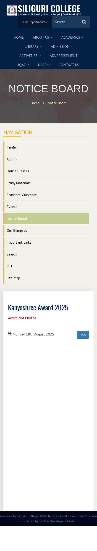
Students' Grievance (22, 194)
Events (12, 206)
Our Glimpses (17, 230)
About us (42, 37)
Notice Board (57, 103)
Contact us (69, 64)
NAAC (44, 64)
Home (19, 37)
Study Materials (19, 183)
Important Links (19, 242)
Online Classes (18, 171)
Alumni (12, 159)
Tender (12, 147)
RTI (9, 266)
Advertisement (64, 55)
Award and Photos (22, 318)
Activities (30, 55)
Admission (62, 46)
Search (12, 254)
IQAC (23, 64)
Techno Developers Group (57, 521)
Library (33, 46)
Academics (72, 37)
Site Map (13, 278)
